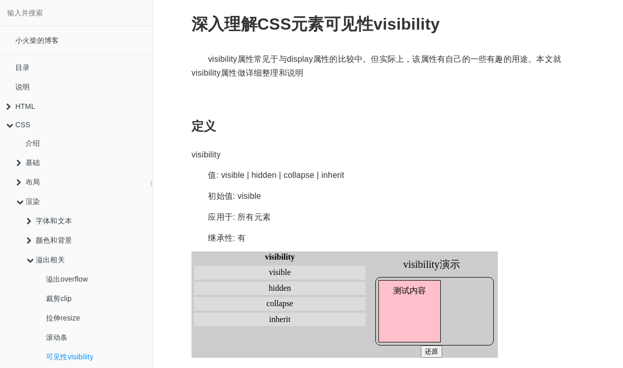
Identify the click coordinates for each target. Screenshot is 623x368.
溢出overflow (67, 279)
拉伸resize (63, 318)
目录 (22, 67)
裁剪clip (58, 298)
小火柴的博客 (37, 40)
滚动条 (57, 337)
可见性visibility (69, 357)
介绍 (33, 143)
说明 (22, 87)
